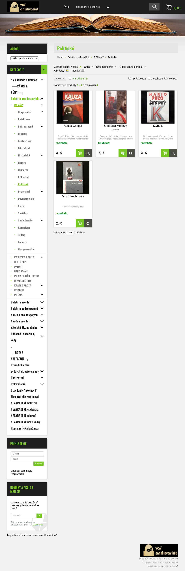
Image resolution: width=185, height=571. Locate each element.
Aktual (142, 78)
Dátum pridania (104, 66)
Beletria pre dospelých (78, 57)
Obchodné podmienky (88, 7)
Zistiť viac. (38, 524)
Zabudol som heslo (21, 470)
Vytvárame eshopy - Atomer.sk (163, 566)
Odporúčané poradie (131, 66)
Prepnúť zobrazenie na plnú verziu (158, 558)
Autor (60, 78)
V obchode (157, 78)
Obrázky (59, 70)
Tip (133, 78)
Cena (87, 66)
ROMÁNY (99, 57)
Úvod (67, 7)
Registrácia (17, 474)
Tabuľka (75, 70)
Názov (74, 66)
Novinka (172, 78)
